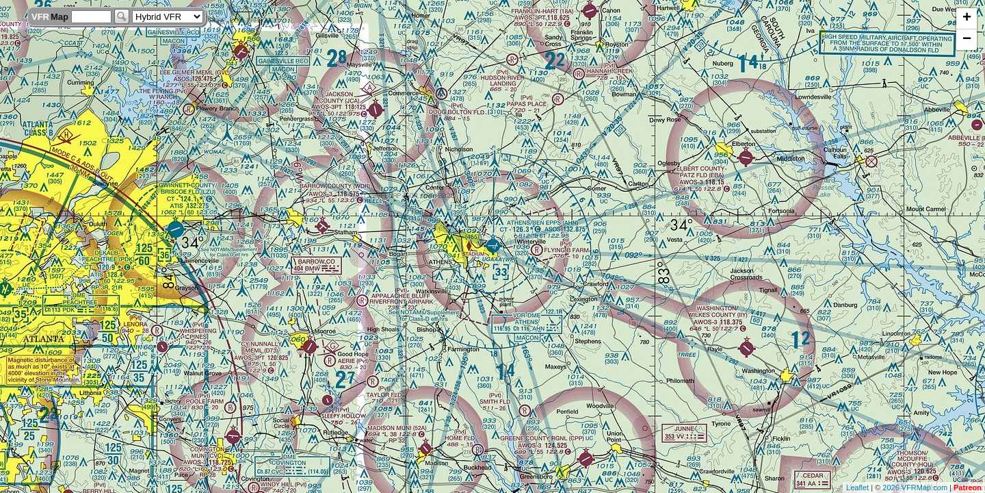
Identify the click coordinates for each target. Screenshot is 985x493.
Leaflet (857, 487)
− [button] (966, 39)
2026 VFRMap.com (914, 487)
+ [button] (966, 18)
